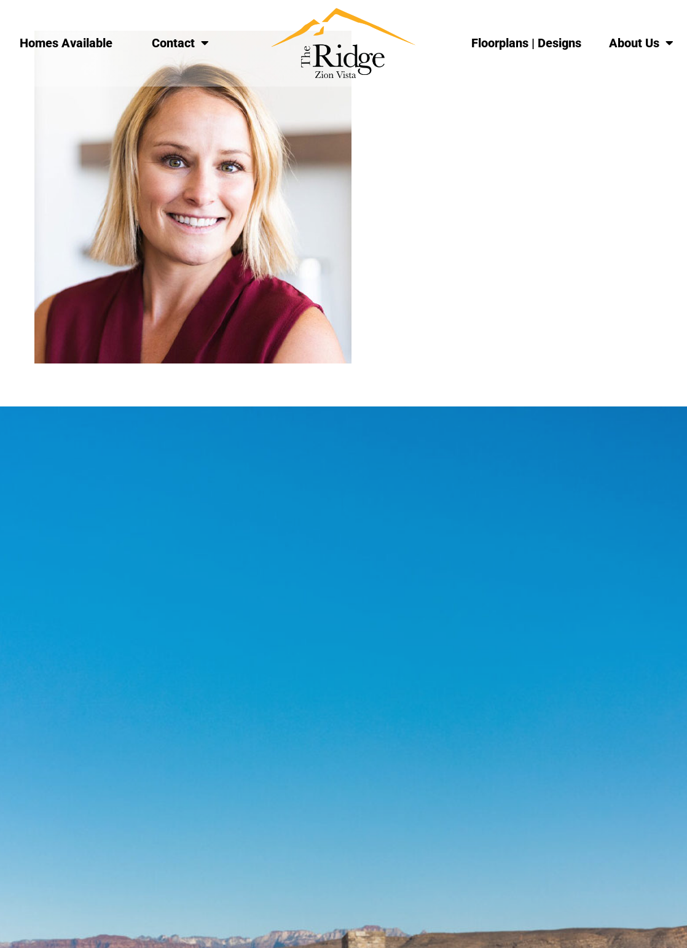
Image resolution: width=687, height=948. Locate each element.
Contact (180, 43)
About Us (641, 43)
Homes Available (66, 43)
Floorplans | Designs (526, 43)
